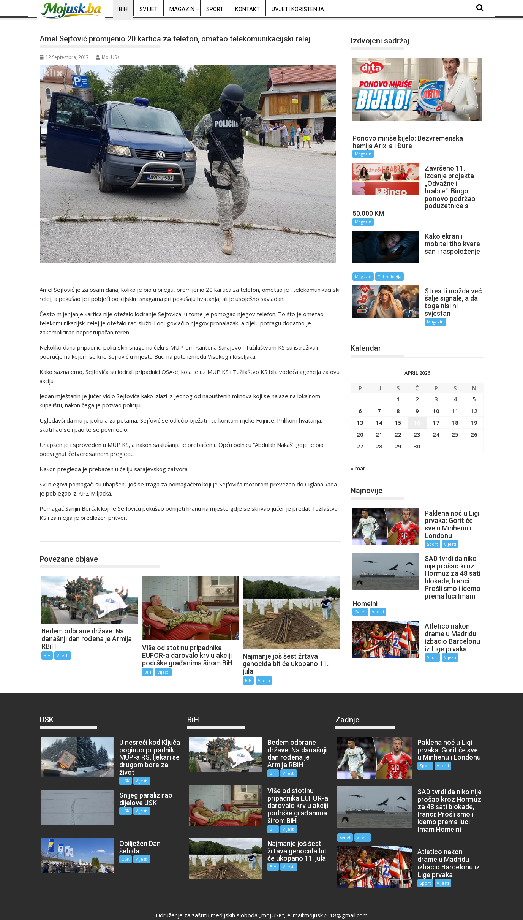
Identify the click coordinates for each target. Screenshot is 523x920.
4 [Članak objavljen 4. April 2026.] (455, 369)
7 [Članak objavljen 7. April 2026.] (379, 381)
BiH (123, 9)
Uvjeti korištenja (298, 9)
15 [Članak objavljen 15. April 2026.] (398, 393)
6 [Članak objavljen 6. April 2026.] (360, 381)
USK (114, 773)
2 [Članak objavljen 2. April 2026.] (417, 369)
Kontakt (247, 9)
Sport (214, 9)
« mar (358, 438)
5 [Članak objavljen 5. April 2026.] (474, 369)
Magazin (181, 9)
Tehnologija (451, 252)
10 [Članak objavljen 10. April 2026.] (436, 381)
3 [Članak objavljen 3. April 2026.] (436, 369)
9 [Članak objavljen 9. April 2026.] (417, 381)
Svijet (148, 9)
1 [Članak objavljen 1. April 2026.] (398, 369)
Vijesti (63, 655)
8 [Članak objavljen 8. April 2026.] (398, 381)
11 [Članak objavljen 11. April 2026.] (455, 381)
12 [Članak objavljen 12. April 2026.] (474, 381)
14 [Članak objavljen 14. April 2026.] (379, 393)
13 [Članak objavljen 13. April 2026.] (360, 393)
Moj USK (107, 57)
